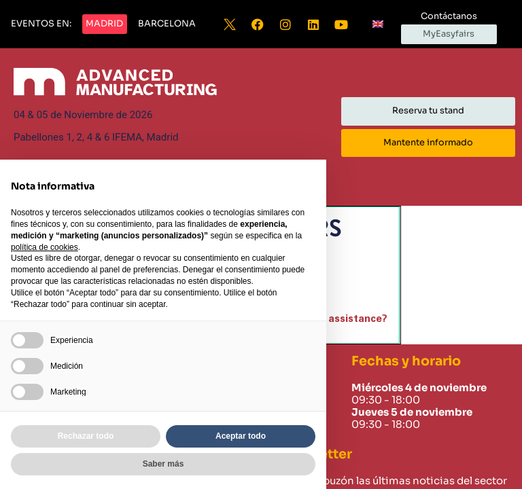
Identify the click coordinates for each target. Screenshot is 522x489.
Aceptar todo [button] (240, 436)
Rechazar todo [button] (86, 436)
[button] (41, 24)
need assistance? (343, 319)
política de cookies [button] (44, 247)
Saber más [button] (163, 464)
